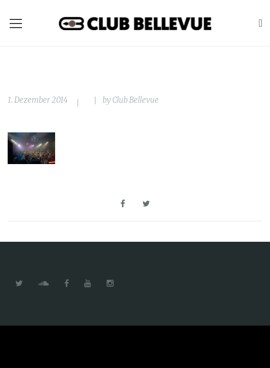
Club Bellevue (135, 100)
